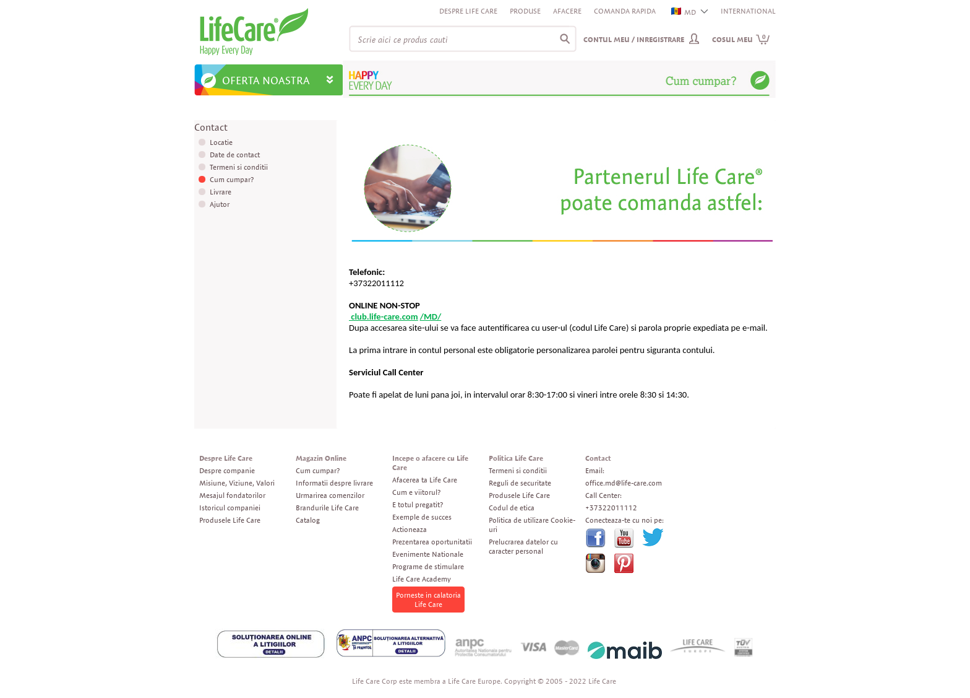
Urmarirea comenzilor (330, 495)
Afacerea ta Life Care (424, 479)
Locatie (221, 142)
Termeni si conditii (239, 167)
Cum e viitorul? (416, 492)
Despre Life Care (468, 10)
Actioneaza (409, 529)
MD (684, 12)
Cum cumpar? (232, 179)
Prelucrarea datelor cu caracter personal (523, 546)
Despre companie (227, 470)
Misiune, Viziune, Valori (237, 482)
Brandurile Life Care (327, 507)
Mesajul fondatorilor (232, 495)
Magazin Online (321, 458)
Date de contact (235, 154)
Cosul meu (741, 39)
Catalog (308, 520)
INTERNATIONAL (748, 10)
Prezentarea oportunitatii (432, 541)
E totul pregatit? (417, 504)
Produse (525, 10)
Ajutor (220, 204)
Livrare (220, 191)
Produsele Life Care (229, 520)
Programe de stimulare (428, 566)
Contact (598, 458)
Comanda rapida (625, 10)
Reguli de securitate (520, 482)
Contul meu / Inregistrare (633, 39)
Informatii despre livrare (334, 482)
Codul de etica (511, 507)
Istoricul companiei (229, 507)
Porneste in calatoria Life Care (428, 599)
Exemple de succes (422, 516)
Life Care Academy (421, 578)
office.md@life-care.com (623, 482)
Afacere (567, 10)
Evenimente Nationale (427, 554)
